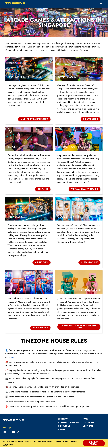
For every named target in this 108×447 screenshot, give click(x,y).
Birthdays (63, 419)
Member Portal (93, 443)
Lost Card (88, 426)
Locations (88, 422)
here (12, 357)
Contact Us (64, 426)
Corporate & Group (68, 422)
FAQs (85, 419)
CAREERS (62, 429)
